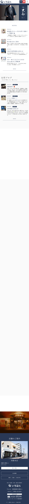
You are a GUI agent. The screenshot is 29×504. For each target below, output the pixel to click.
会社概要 (15, 473)
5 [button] (18, 22)
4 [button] (16, 22)
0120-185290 (16, 496)
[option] (14, 12)
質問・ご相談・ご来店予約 (15, 477)
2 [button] (12, 22)
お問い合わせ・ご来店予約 (15, 502)
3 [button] (14, 22)
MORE (14, 69)
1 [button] (11, 22)
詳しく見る (14, 468)
